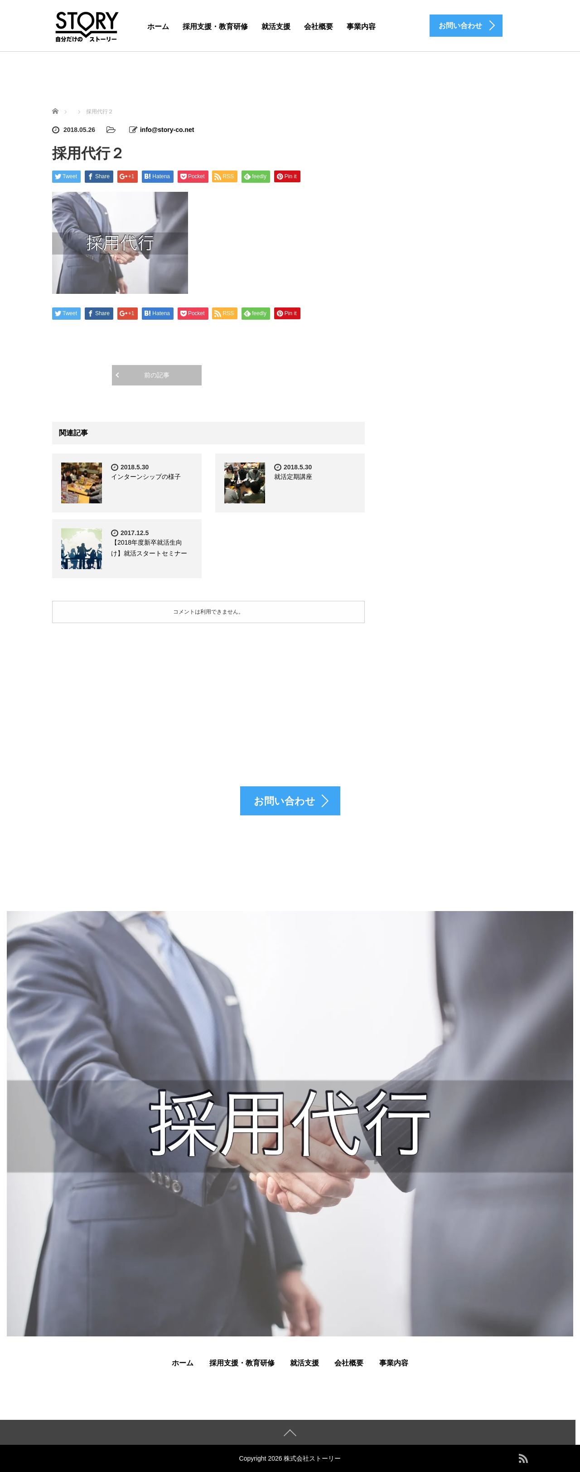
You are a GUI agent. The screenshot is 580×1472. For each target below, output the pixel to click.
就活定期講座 (293, 476)
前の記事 (156, 375)
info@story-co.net (167, 129)
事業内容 (361, 26)
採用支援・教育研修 (215, 26)
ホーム (158, 26)
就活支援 (275, 26)
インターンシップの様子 (146, 476)
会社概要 (318, 26)
